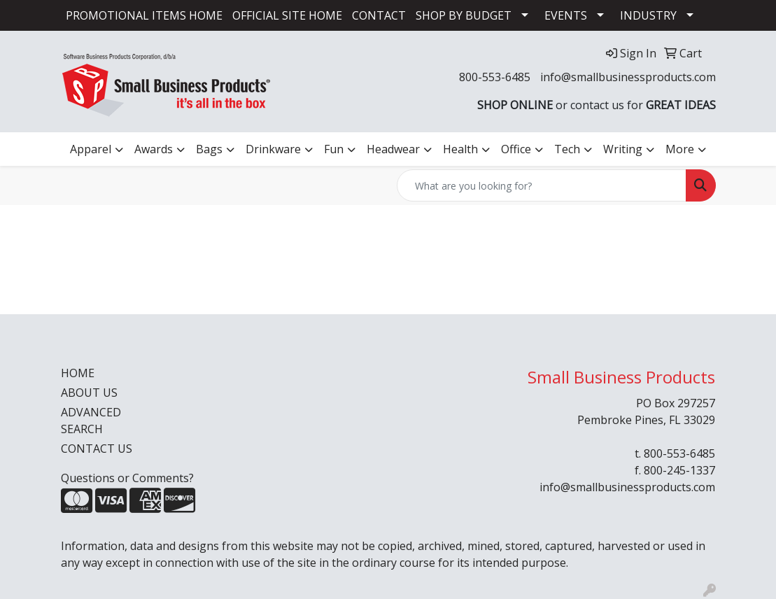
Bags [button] (209, 149)
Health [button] (460, 149)
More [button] (679, 149)
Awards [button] (153, 149)
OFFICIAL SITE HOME (287, 15)
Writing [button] (622, 149)
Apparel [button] (90, 149)
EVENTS (565, 15)
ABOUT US (89, 392)
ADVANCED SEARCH (91, 420)
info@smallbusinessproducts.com (628, 77)
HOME (77, 373)
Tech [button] (567, 149)
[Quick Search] (541, 185)
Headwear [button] (393, 149)
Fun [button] (334, 149)
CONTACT (379, 15)
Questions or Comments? (127, 478)
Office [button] (516, 149)
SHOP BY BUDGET (464, 15)
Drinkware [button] (273, 149)
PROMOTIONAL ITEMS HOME (144, 15)
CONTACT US (96, 448)
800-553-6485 (494, 77)
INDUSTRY (648, 15)
